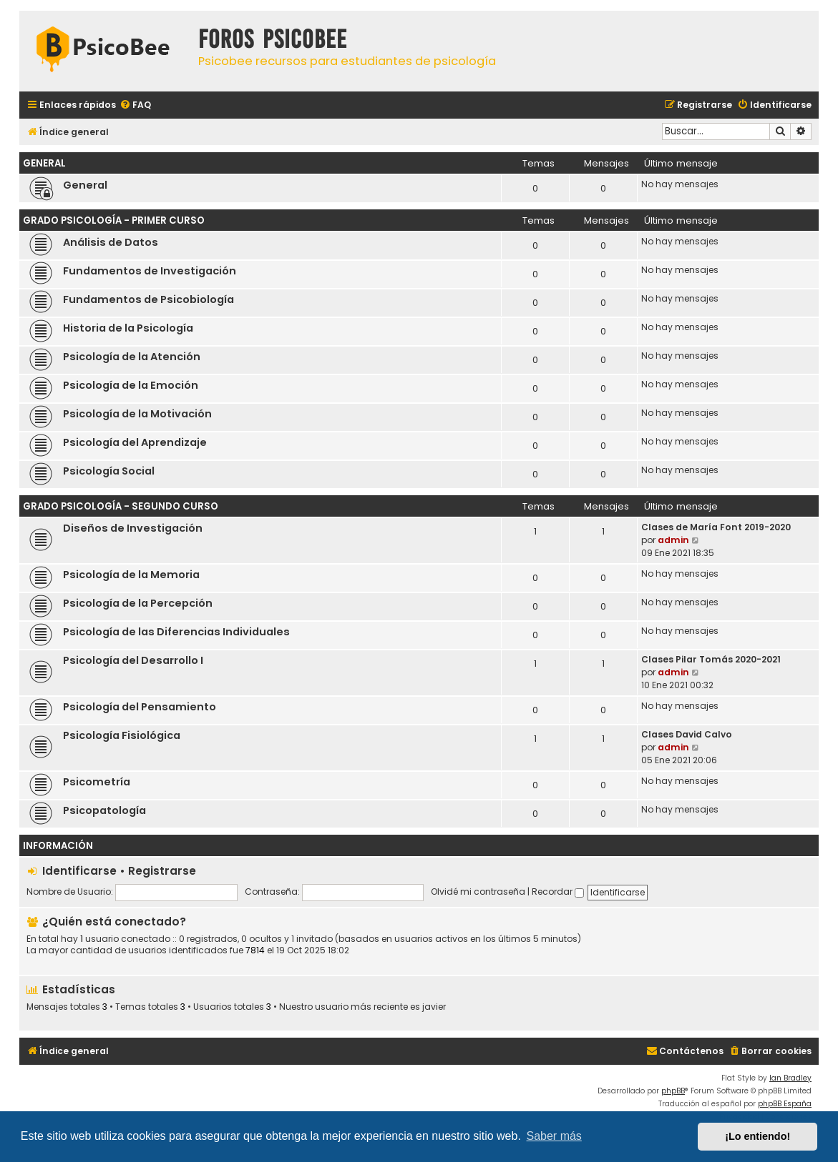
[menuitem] (135, 105)
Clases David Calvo (686, 734)
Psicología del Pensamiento (139, 707)
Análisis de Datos (110, 242)
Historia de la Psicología (128, 328)
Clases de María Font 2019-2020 (716, 527)
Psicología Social (109, 471)
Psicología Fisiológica (121, 735)
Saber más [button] (554, 1136)
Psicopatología (104, 810)
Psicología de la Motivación (137, 414)
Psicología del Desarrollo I (133, 660)
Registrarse (162, 870)
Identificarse (79, 870)
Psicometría (96, 782)
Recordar (558, 891)
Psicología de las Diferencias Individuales (176, 632)
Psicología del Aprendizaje (135, 442)
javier (434, 1007)
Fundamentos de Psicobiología (148, 299)
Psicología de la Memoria (131, 574)
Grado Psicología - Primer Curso (114, 220)
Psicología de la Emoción (130, 385)
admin (673, 540)
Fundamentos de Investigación (149, 271)
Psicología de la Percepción (138, 603)
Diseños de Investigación (133, 528)
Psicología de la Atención (131, 356)
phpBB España (785, 1103)
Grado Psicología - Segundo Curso (120, 506)
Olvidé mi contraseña (478, 891)
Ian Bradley (790, 1078)
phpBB (673, 1091)
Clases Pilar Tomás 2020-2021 (711, 659)
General (44, 163)
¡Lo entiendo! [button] (757, 1136)
